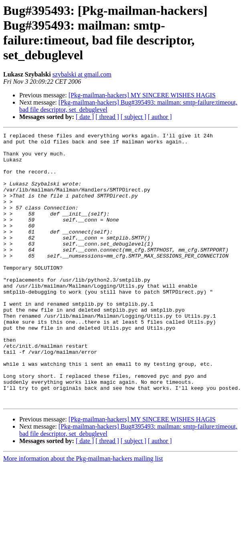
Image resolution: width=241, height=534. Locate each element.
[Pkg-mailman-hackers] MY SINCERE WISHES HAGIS (142, 95)
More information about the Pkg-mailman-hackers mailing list (83, 512)
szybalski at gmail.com (82, 74)
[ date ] (85, 116)
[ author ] (160, 116)
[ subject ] (133, 116)
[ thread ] (107, 116)
